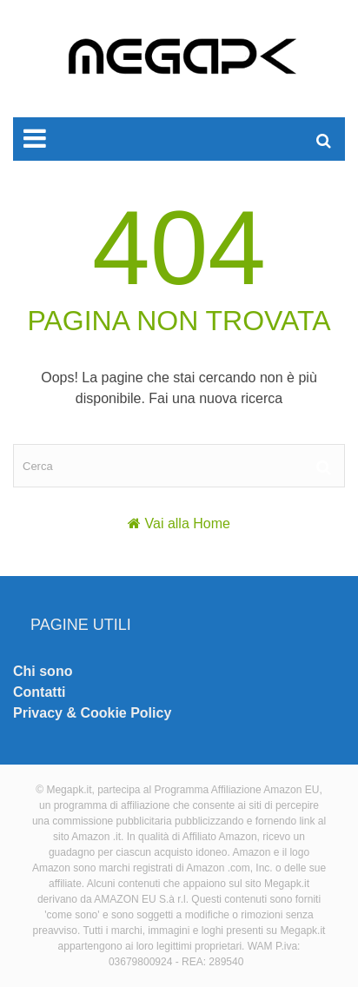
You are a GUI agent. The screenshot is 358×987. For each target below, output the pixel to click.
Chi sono (42, 671)
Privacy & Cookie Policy (92, 712)
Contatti (39, 692)
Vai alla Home (187, 523)
